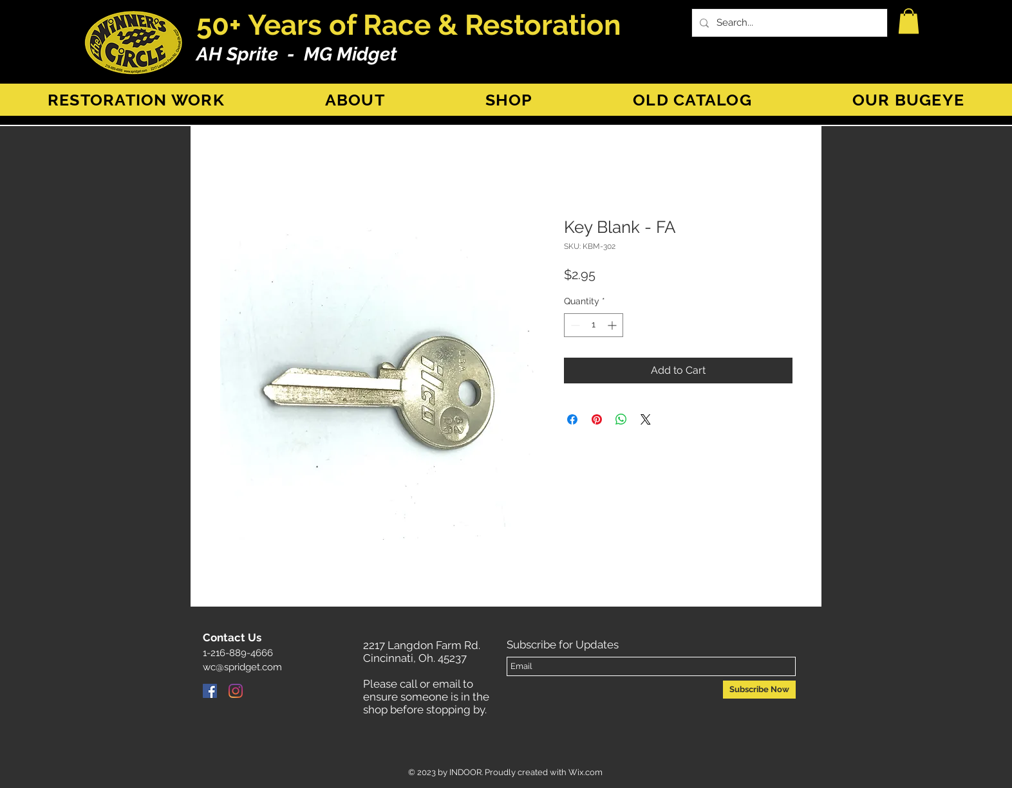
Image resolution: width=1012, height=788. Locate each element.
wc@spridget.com (242, 667)
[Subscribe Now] (759, 690)
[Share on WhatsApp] (621, 419)
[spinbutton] (593, 325)
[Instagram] (236, 691)
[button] (908, 20)
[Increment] (613, 325)
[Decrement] (574, 325)
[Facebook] (210, 691)
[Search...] (788, 23)
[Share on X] (645, 419)
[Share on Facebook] (572, 419)
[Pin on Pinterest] (596, 419)
